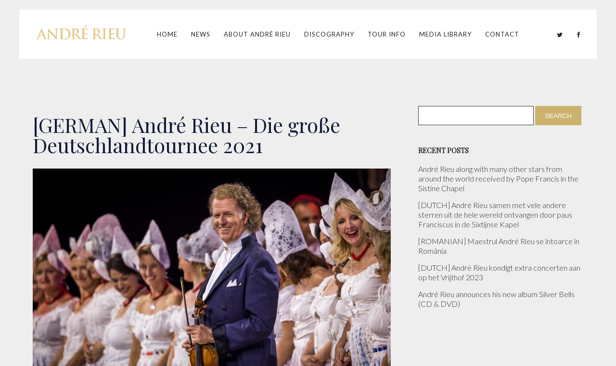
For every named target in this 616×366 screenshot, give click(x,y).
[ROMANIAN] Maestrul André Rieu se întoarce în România (498, 245)
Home (167, 34)
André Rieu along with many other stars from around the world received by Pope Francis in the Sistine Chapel (498, 178)
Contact (502, 34)
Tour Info (387, 34)
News (200, 34)
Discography (329, 34)
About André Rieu (257, 34)
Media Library (445, 34)
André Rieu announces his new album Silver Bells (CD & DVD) (496, 298)
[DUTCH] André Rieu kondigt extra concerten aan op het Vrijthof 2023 (499, 272)
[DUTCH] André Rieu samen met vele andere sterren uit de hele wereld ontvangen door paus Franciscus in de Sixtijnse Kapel (495, 214)
